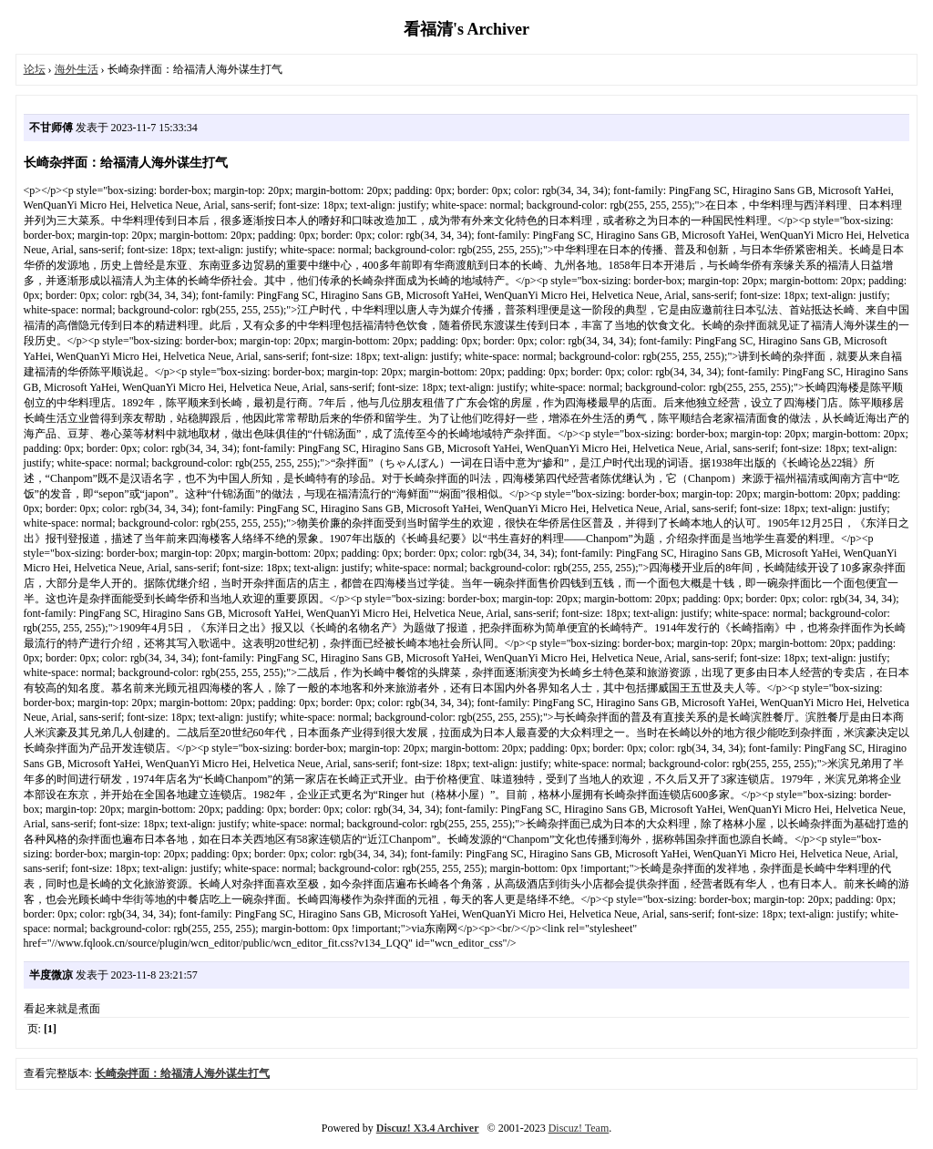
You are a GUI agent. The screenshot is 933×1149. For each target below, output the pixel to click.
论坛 (35, 69)
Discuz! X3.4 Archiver (427, 1128)
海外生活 (76, 69)
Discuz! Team (579, 1128)
